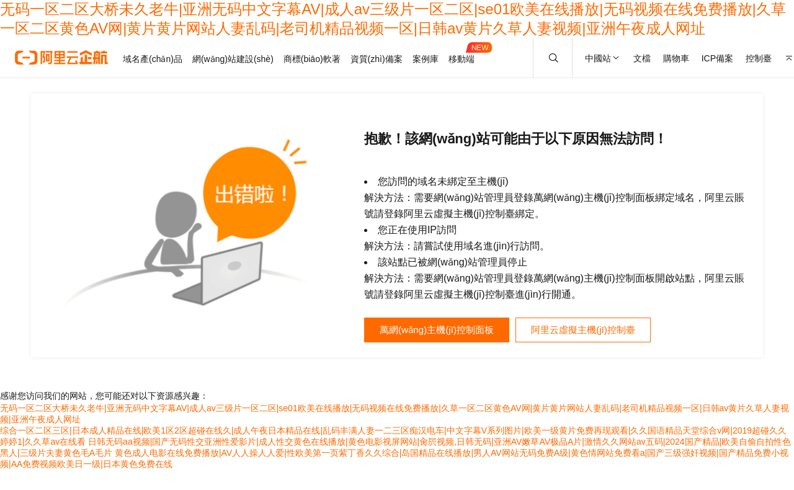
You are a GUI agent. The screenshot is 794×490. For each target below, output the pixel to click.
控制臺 (759, 58)
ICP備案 (717, 58)
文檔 (642, 58)
